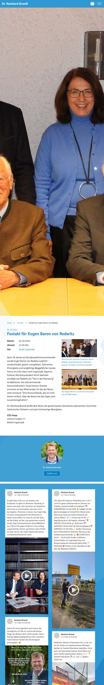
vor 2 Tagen (18, 623)
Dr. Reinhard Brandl (52, 467)
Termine (20, 323)
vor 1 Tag (17, 495)
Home (9, 323)
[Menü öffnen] (99, 4)
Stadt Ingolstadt (27, 349)
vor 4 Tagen (65, 637)
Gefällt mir (52, 473)
